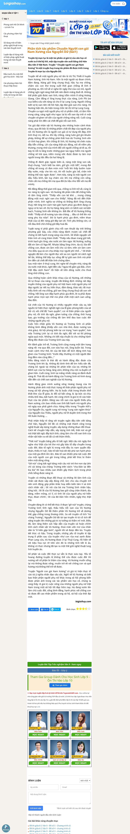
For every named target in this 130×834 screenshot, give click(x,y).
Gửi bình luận (35, 808)
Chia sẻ (44, 609)
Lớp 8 (40, 11)
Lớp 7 (48, 11)
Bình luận (33, 609)
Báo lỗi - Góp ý (59, 670)
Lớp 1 (96, 11)
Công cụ (104, 11)
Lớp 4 (72, 11)
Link (38, 707)
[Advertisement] (63, 637)
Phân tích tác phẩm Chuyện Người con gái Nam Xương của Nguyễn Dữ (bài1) (58, 50)
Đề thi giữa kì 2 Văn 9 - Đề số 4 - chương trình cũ (50, 828)
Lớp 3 (80, 11)
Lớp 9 (32, 11)
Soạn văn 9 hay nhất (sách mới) (44, 43)
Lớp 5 (64, 11)
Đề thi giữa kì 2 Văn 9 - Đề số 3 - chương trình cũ (50, 831)
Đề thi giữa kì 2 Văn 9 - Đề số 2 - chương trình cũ (111, 70)
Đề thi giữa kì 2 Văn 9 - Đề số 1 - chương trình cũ (111, 73)
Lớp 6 (56, 11)
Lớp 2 (88, 11)
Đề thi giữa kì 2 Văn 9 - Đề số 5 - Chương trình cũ (50, 825)
